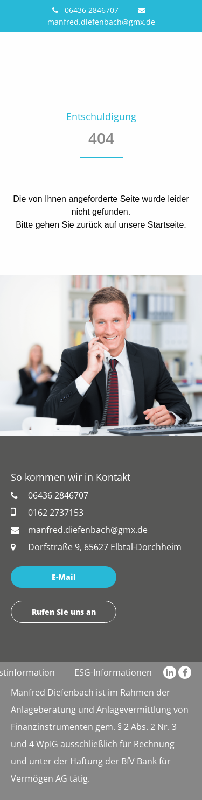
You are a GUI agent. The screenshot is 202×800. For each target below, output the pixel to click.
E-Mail (64, 577)
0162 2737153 (47, 512)
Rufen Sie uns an (64, 612)
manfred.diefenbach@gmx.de (79, 530)
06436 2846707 (85, 10)
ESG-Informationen (113, 672)
